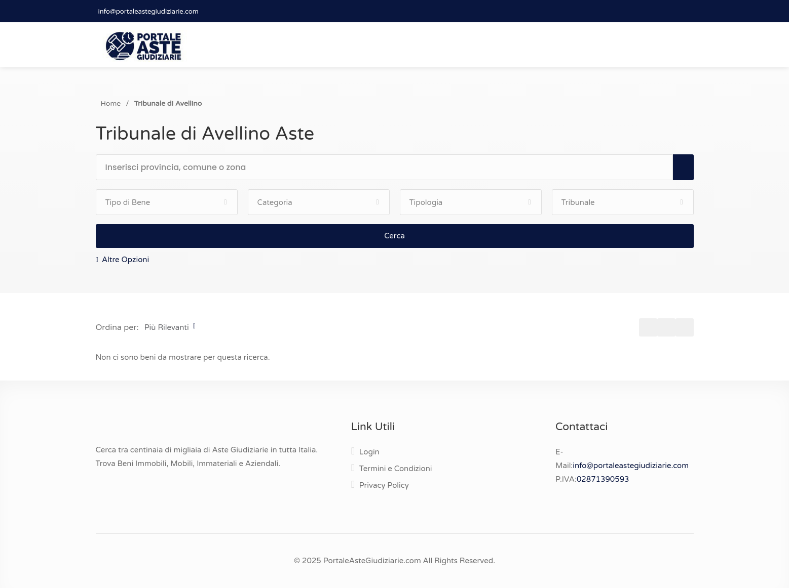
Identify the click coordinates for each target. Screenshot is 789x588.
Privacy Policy (384, 485)
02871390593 (603, 479)
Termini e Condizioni (395, 468)
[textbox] (388, 167)
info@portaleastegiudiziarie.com (148, 12)
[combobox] (388, 168)
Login (369, 451)
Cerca (394, 235)
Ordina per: (117, 327)
